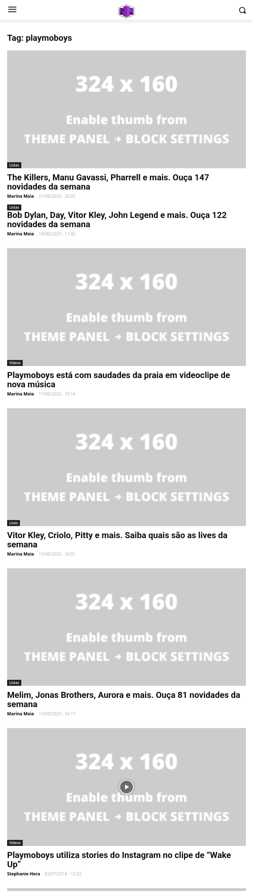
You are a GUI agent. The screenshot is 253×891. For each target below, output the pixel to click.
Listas (14, 165)
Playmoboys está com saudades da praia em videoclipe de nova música (118, 379)
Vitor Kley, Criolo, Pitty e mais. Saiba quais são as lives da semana (117, 540)
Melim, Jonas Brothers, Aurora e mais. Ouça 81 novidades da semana (123, 699)
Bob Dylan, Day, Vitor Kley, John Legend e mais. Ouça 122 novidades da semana (117, 219)
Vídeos (15, 362)
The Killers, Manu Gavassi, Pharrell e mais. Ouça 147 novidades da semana (108, 182)
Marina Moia (20, 196)
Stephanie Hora (23, 874)
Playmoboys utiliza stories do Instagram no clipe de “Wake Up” (119, 859)
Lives (13, 522)
